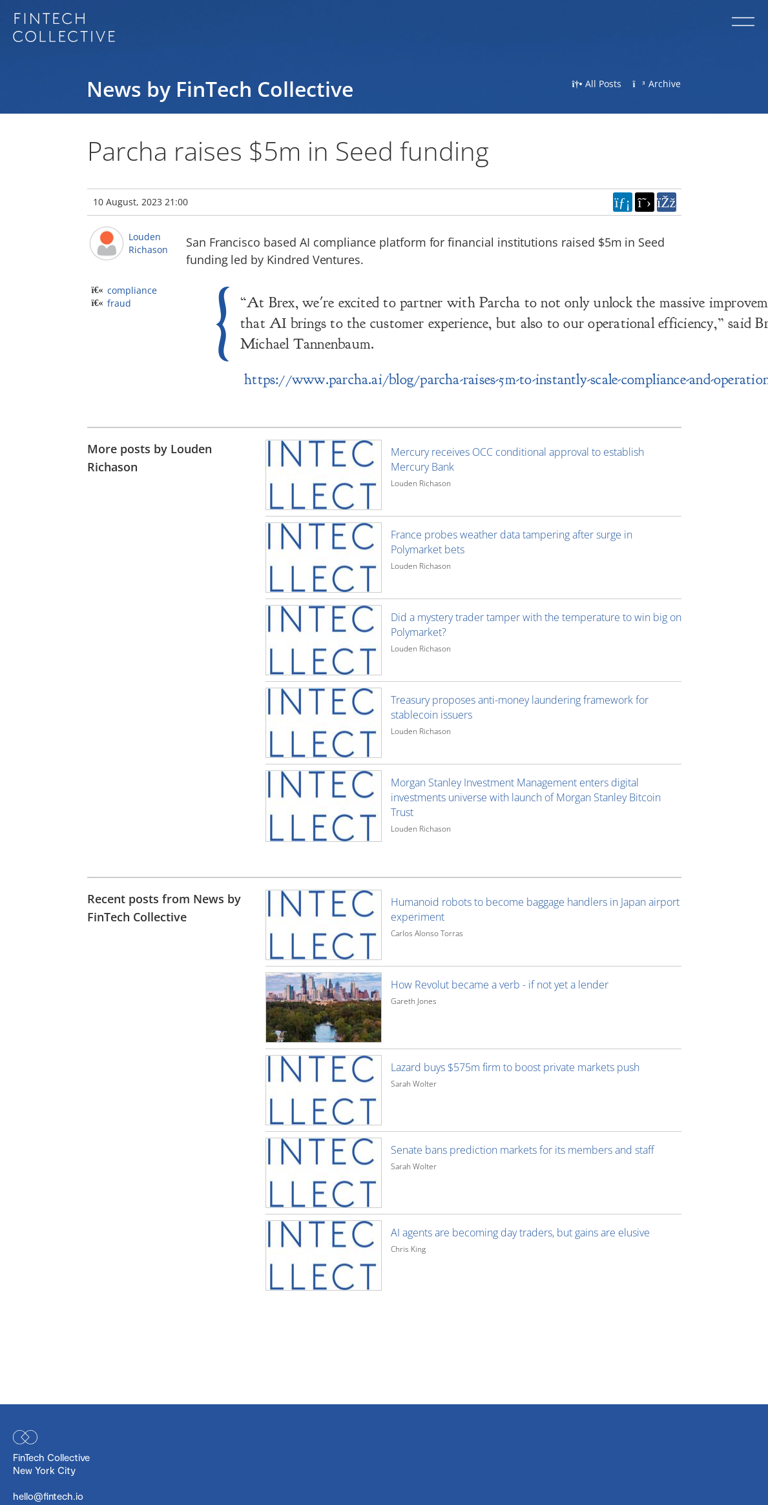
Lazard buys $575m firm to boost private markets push (515, 1067)
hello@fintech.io (48, 1496)
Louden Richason (148, 243)
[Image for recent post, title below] (323, 924)
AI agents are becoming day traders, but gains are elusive (520, 1232)
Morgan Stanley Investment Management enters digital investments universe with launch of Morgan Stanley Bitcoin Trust (526, 797)
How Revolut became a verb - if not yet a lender (499, 985)
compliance (132, 290)
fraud (119, 303)
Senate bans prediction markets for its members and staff (522, 1150)
